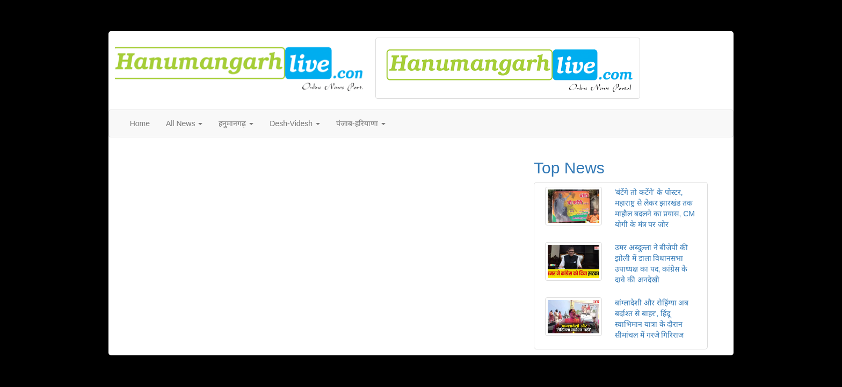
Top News (569, 168)
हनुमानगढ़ (236, 123)
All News (184, 123)
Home (140, 123)
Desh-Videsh (295, 123)
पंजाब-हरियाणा (361, 123)
